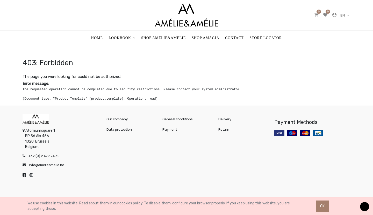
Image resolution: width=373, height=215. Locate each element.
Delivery (224, 119)
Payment (169, 129)
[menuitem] (97, 38)
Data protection (119, 129)
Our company (117, 119)
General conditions (177, 119)
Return (223, 129)
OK (322, 206)
